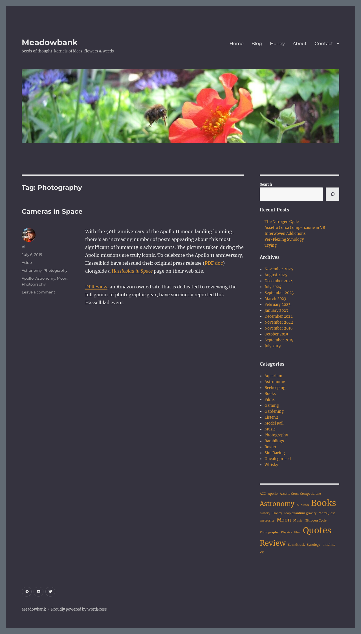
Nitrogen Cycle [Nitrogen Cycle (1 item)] (316, 520)
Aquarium (273, 376)
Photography (55, 270)
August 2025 (276, 275)
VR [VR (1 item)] (262, 552)
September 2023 (279, 292)
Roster (270, 447)
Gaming (272, 405)
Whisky (271, 464)
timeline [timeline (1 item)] (328, 545)
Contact (324, 43)
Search (266, 184)
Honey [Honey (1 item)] (277, 513)
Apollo (28, 278)
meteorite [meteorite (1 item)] (267, 520)
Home (237, 43)
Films (270, 399)
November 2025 (279, 269)
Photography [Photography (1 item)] (269, 532)
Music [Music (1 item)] (297, 520)
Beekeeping (275, 387)
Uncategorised (278, 458)
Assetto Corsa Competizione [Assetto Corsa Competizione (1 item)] (300, 494)
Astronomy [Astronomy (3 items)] (277, 504)
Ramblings (274, 441)
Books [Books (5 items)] (323, 503)
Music (270, 429)
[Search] (332, 194)
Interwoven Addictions (285, 233)
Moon (62, 278)
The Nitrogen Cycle (282, 221)
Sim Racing (275, 452)
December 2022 (279, 316)
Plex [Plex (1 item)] (297, 532)
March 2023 (275, 298)
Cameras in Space (52, 211)
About (300, 43)
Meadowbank (50, 42)
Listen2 (271, 417)
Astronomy (32, 270)
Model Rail (274, 423)
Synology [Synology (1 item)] (313, 545)
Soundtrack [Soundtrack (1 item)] (296, 545)
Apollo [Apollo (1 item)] (273, 494)
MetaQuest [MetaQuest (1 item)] (327, 513)
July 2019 (273, 346)
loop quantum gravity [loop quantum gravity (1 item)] (300, 513)
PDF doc (214, 263)
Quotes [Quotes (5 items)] (317, 530)
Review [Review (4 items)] (273, 543)
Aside (27, 262)
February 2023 (277, 304)
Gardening (274, 411)
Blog (257, 43)
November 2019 (279, 328)
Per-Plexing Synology (284, 239)
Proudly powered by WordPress (79, 609)
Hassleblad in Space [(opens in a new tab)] (132, 271)
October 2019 (276, 334)
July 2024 (273, 286)
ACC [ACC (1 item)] (263, 494)
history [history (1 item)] (265, 513)
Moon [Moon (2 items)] (284, 520)
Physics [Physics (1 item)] (286, 532)
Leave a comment (38, 292)
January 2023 (276, 310)
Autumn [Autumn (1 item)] (303, 505)
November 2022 (279, 322)
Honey (277, 43)
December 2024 (279, 281)
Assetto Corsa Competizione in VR (295, 227)
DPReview (96, 287)
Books (270, 393)
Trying (271, 245)
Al (23, 246)
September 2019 (279, 340)
